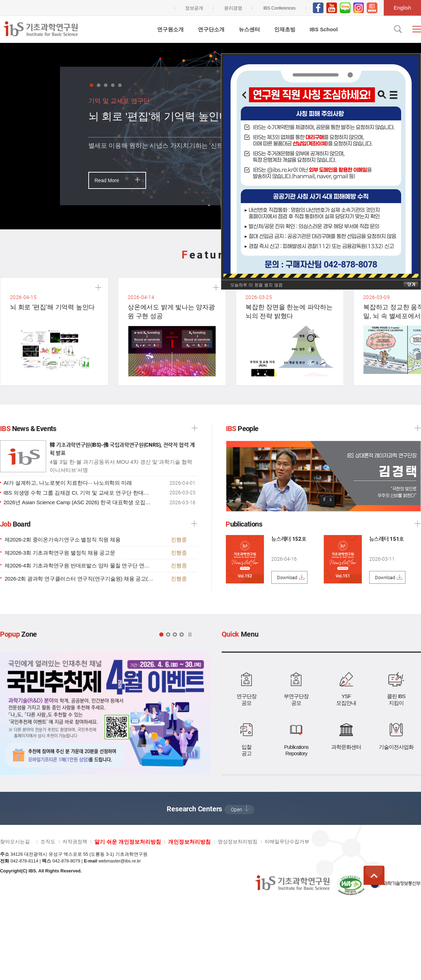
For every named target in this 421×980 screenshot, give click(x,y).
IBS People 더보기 (418, 428)
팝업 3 (175, 634)
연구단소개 (211, 29)
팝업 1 (161, 634)
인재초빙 (284, 29)
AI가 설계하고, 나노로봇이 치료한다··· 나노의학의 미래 (68, 483)
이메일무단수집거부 (287, 841)
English (402, 8)
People (242, 428)
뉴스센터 (249, 29)
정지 (190, 634)
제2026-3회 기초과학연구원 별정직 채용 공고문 (60, 553)
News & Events (28, 428)
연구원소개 (170, 29)
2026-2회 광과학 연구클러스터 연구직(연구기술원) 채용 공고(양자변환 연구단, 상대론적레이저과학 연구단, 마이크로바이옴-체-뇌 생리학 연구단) (79, 579)
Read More (107, 180)
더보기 (194, 524)
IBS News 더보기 (195, 428)
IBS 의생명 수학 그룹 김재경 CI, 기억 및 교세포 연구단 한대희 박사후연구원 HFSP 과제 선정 (78, 493)
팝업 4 (181, 634)
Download (287, 577)
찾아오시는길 (15, 841)
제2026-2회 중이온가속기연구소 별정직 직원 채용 (62, 540)
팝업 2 (168, 634)
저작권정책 (74, 841)
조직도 (47, 841)
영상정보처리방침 (237, 841)
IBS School (324, 29)
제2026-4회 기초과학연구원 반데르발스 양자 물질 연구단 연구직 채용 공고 (79, 565)
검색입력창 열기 (397, 29)
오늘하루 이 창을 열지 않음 (256, 285)
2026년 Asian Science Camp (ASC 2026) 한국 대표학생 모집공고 (78, 502)
